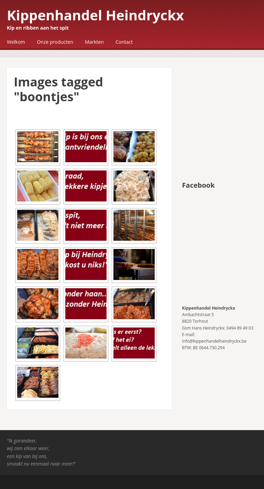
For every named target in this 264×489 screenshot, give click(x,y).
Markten (94, 42)
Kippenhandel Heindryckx (95, 15)
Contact (124, 42)
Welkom (16, 42)
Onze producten (55, 42)
